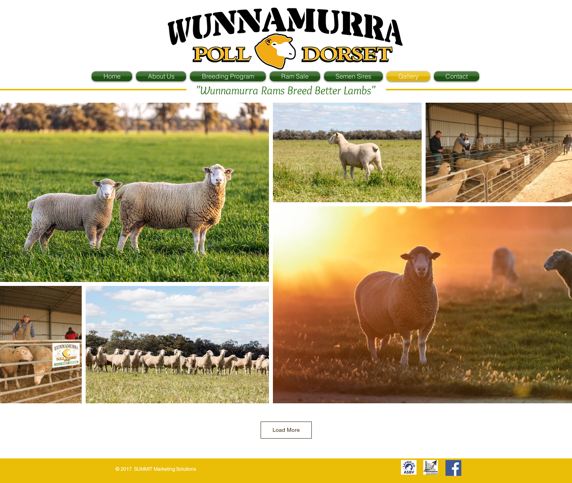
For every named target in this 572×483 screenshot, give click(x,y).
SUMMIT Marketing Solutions (164, 469)
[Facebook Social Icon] (453, 468)
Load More (286, 430)
